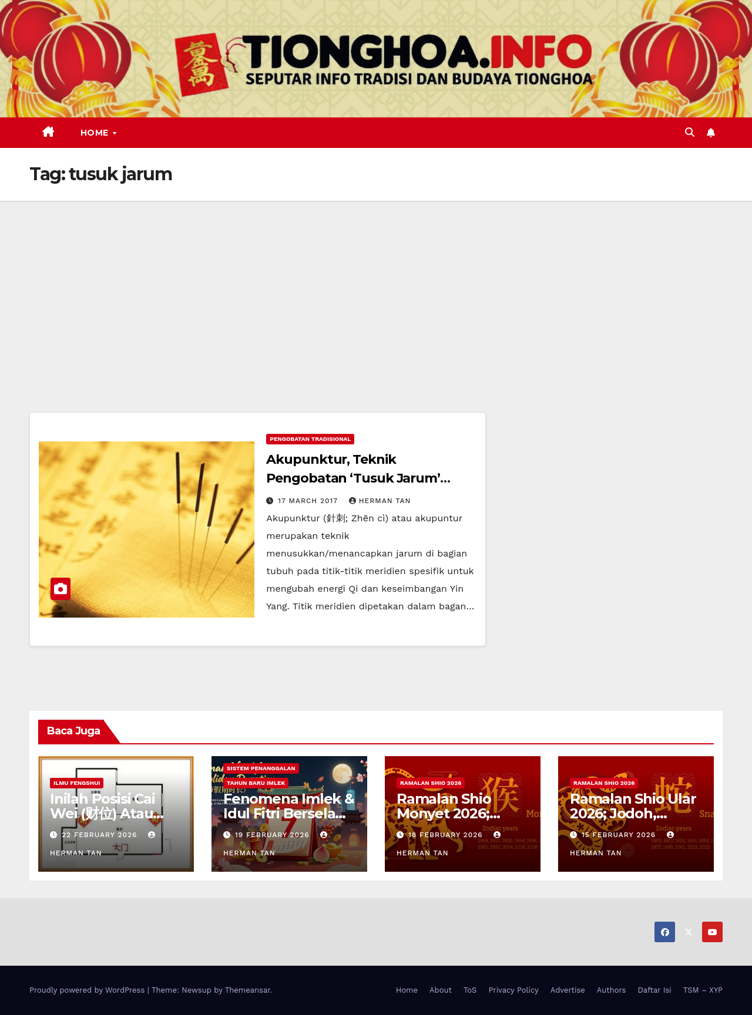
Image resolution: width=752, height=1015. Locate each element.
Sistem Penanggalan (261, 768)
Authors (611, 990)
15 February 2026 (620, 835)
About (440, 990)
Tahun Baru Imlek (256, 783)
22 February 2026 (101, 835)
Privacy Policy (513, 990)
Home (96, 132)
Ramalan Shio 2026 (430, 783)
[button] (689, 132)
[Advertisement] (376, 289)
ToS (470, 990)
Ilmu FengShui (76, 783)
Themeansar (247, 990)
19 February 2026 (274, 835)
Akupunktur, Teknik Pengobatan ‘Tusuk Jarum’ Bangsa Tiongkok (353, 478)
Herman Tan (380, 501)
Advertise (567, 990)
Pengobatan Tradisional (310, 439)
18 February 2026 (447, 835)
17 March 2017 (309, 501)
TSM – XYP (703, 990)
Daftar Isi (654, 990)
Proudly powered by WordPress (88, 990)
